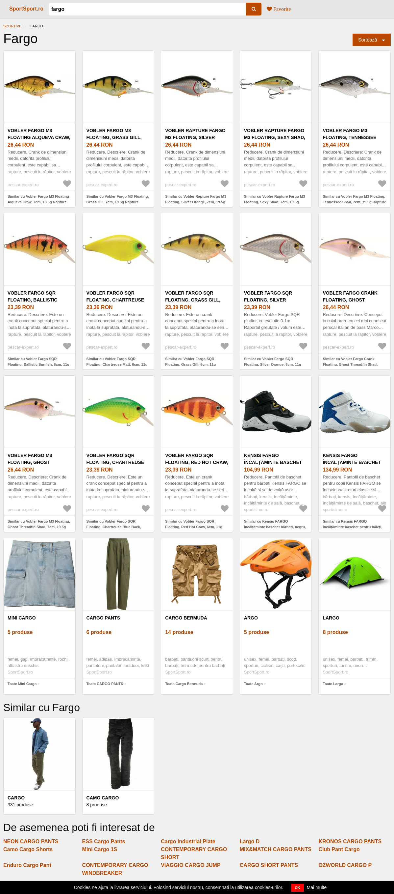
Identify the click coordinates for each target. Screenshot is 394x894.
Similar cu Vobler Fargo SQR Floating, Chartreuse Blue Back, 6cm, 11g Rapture (113, 526)
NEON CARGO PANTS (31, 841)
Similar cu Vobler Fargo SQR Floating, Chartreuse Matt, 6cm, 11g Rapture (117, 364)
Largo (331, 617)
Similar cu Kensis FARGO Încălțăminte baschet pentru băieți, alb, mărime (352, 526)
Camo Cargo (102, 797)
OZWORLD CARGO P (345, 865)
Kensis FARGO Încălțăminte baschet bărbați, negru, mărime (274, 462)
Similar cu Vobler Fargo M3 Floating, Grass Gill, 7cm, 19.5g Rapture (117, 199)
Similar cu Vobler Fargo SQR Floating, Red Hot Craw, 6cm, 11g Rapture (193, 526)
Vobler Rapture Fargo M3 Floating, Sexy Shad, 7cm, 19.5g (274, 137)
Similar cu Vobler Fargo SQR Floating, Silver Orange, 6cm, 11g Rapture (272, 364)
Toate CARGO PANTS (104, 684)
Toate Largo (333, 684)
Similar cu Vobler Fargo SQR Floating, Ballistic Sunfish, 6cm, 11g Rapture (38, 364)
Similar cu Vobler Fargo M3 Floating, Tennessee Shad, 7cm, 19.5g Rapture (354, 199)
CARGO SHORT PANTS (269, 865)
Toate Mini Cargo (22, 684)
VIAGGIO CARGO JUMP (190, 865)
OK (297, 888)
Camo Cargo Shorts (28, 849)
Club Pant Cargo (338, 849)
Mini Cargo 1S (99, 849)
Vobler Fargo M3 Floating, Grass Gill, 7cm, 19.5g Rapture (114, 137)
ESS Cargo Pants (103, 841)
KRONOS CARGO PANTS (350, 841)
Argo (251, 617)
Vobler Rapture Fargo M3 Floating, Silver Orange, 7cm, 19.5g (195, 137)
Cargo (16, 797)
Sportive (12, 26)
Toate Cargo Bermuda (184, 684)
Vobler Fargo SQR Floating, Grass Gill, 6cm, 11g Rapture (192, 299)
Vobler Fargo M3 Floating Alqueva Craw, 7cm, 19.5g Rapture (39, 137)
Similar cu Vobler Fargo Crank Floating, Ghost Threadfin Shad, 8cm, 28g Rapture (350, 364)
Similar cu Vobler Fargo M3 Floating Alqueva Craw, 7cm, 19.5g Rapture (38, 199)
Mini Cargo (22, 617)
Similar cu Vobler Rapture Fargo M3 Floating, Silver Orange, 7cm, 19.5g (195, 199)
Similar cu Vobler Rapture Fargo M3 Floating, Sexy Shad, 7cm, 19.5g (274, 199)
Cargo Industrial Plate (188, 841)
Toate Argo (253, 684)
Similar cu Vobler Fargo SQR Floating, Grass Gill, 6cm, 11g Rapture (190, 364)
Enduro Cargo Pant (27, 865)
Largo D (249, 841)
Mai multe (317, 887)
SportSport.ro (26, 9)
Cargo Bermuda (186, 617)
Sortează (367, 40)
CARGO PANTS (103, 617)
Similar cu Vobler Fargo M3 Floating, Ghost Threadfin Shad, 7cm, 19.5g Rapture (39, 526)
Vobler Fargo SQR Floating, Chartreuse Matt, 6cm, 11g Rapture (115, 299)
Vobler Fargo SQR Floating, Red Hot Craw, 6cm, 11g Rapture (196, 462)
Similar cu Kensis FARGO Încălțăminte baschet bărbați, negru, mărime (275, 526)
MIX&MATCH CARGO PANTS (275, 849)
